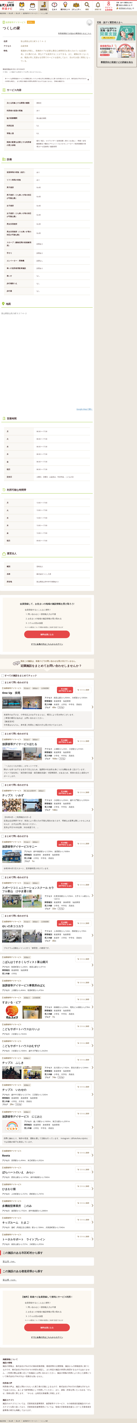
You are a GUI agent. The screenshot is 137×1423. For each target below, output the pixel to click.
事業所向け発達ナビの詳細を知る (117, 62)
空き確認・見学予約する (65, 690)
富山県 (10, 1280)
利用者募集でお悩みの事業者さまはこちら (74, 33)
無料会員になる (47, 634)
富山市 (9, 1261)
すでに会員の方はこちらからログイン (47, 644)
